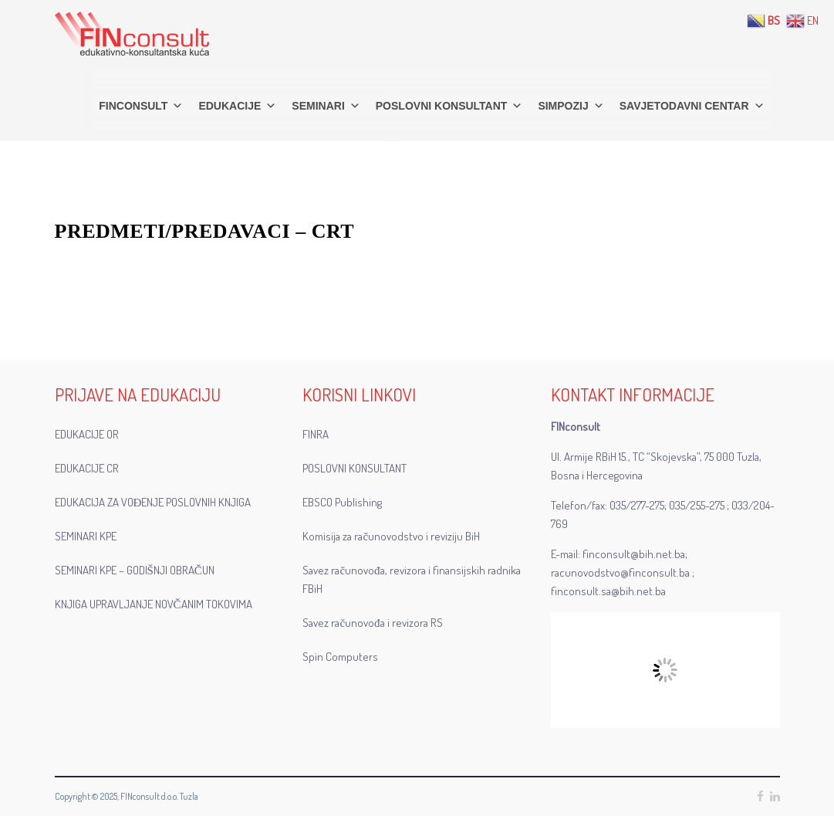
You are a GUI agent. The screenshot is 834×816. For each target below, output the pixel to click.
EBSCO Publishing (342, 502)
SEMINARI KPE (85, 536)
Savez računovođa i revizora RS (372, 622)
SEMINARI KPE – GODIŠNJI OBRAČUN (134, 570)
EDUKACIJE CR (87, 468)
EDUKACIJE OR (87, 434)
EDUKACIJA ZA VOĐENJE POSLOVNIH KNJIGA (153, 502)
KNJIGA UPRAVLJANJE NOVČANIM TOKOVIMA (153, 604)
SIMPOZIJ (570, 106)
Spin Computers (340, 656)
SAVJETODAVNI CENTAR (692, 106)
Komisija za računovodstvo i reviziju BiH (391, 536)
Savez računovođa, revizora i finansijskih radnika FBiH (411, 579)
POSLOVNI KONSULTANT (449, 106)
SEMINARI (326, 106)
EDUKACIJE (237, 106)
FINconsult (141, 106)
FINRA (315, 434)
